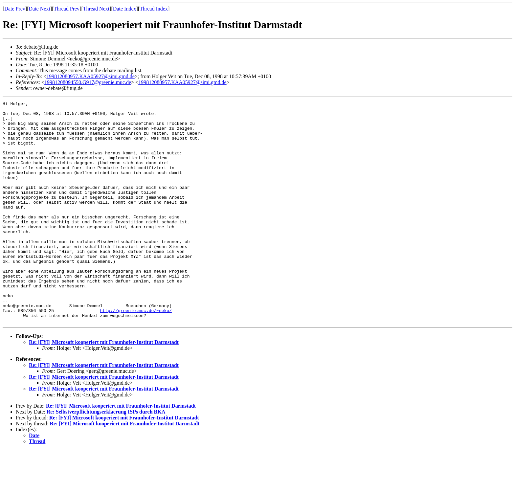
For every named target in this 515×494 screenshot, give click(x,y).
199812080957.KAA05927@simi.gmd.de (90, 76)
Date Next (39, 8)
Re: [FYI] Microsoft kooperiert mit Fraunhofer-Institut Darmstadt (104, 386)
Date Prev (14, 8)
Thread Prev (66, 8)
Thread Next (96, 8)
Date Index (124, 8)
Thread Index (154, 8)
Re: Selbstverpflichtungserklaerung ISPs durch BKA (106, 456)
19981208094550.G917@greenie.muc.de (87, 82)
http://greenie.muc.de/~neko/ (135, 353)
